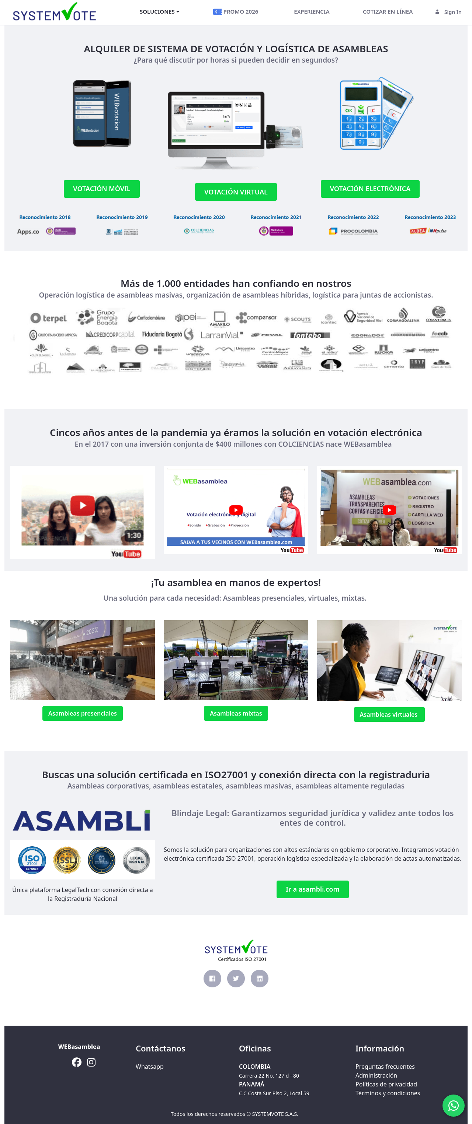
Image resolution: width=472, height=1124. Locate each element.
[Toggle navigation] (112, 12)
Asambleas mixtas (236, 713)
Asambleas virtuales (389, 714)
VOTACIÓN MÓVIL (101, 188)
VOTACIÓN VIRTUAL (236, 191)
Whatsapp (150, 1066)
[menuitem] (160, 11)
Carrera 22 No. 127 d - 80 (269, 1075)
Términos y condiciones (387, 1093)
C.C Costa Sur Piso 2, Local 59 (274, 1093)
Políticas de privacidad (386, 1084)
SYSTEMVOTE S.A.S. (275, 1113)
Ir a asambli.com (312, 889)
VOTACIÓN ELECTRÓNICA (370, 188)
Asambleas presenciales (82, 713)
